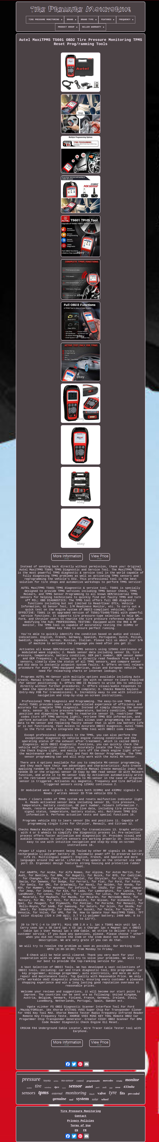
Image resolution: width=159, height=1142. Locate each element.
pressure (31, 1079)
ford (111, 1088)
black (91, 1094)
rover (117, 1087)
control (80, 1080)
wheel (104, 1099)
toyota (46, 1080)
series (56, 1081)
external (57, 1093)
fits (122, 1093)
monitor (132, 1079)
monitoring (76, 1092)
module (29, 1088)
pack (97, 1087)
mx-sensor (67, 1080)
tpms (43, 1092)
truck (64, 1088)
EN (76, 1130)
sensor (75, 1086)
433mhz (128, 1087)
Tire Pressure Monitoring (80, 1111)
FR (84, 1130)
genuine (59, 1098)
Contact (80, 1116)
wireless (48, 1087)
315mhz (119, 1081)
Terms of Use (80, 1125)
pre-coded (133, 1093)
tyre (113, 1092)
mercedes (108, 1080)
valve (102, 1093)
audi (104, 1087)
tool (71, 1099)
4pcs (56, 1087)
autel (89, 1087)
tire (38, 1086)
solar (95, 1099)
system (82, 1098)
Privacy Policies (80, 1120)
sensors (28, 1092)
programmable (93, 1081)
